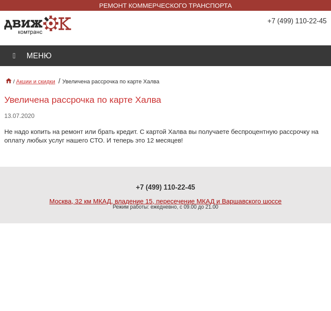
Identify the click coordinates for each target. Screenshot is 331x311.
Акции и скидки (35, 81)
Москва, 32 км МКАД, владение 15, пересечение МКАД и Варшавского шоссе (166, 201)
